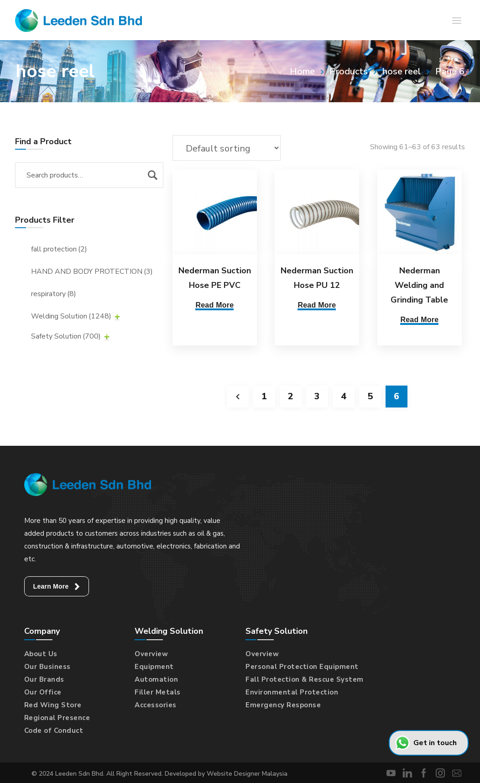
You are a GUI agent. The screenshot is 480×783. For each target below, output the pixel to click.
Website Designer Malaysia (247, 773)
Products (348, 71)
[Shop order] (226, 148)
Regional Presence (57, 717)
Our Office (43, 692)
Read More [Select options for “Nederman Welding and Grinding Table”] (417, 320)
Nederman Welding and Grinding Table (417, 285)
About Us (40, 653)
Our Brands (44, 679)
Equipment (154, 666)
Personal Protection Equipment (302, 666)
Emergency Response (283, 705)
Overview (151, 653)
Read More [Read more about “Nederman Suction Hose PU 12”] (316, 305)
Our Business (47, 666)
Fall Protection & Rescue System (304, 679)
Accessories (156, 705)
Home (302, 71)
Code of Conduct (53, 730)
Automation (156, 679)
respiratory (53, 294)
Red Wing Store (53, 705)
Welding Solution (71, 316)
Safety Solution (66, 336)
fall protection (59, 249)
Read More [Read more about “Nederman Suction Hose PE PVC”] (214, 305)
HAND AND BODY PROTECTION (92, 271)
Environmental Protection (291, 692)
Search (152, 175)
